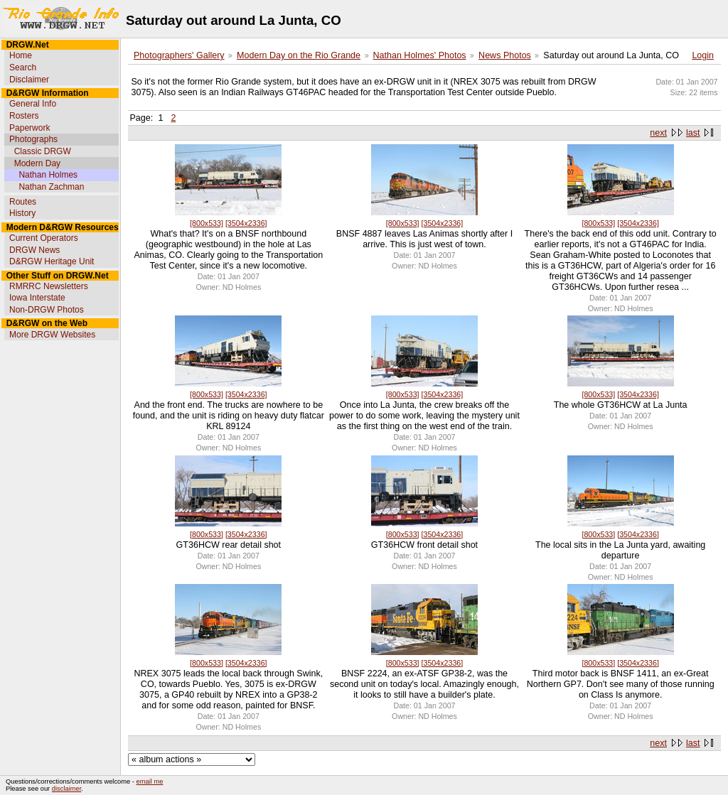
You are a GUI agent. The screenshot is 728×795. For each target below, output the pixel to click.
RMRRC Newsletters (48, 286)
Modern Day (37, 163)
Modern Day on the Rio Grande (298, 55)
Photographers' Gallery (179, 55)
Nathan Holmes (47, 175)
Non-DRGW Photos (46, 310)
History (22, 213)
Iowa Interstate (37, 298)
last (693, 133)
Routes (22, 202)
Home (20, 55)
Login (703, 55)
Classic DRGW (42, 151)
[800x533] (206, 223)
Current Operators (43, 238)
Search (22, 67)
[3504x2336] (246, 223)
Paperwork (29, 128)
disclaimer (66, 788)
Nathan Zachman (51, 187)
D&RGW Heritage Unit (51, 261)
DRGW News (34, 250)
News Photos (504, 55)
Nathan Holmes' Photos (419, 55)
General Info (32, 104)
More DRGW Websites (52, 335)
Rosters (23, 116)
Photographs (33, 139)
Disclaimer (29, 80)
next (658, 133)
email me (150, 781)
